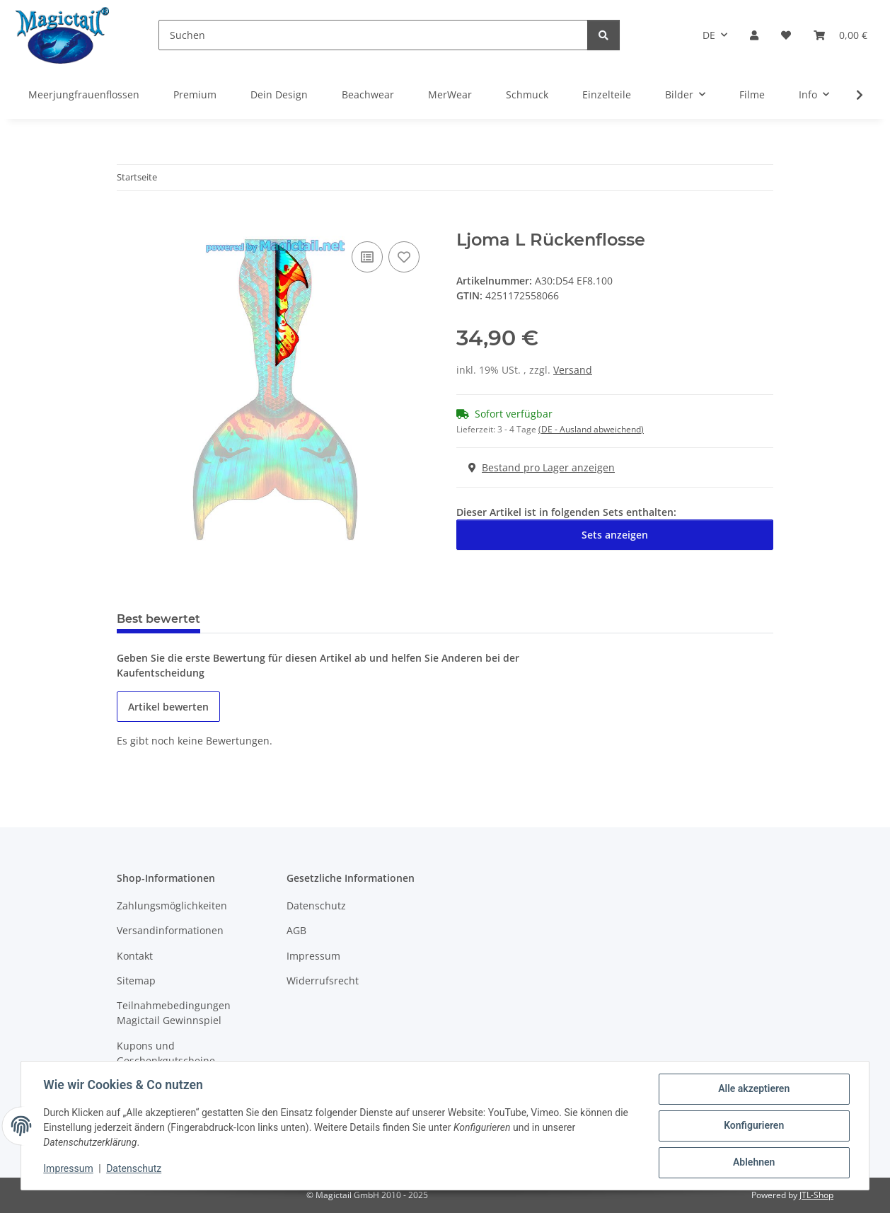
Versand (572, 369)
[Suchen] (373, 35)
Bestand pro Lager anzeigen (541, 467)
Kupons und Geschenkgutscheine (166, 1053)
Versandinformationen (170, 930)
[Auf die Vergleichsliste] (367, 256)
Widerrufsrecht (323, 980)
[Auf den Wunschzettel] (404, 256)
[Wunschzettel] (786, 35)
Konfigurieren (753, 1126)
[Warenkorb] (840, 35)
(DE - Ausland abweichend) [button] (591, 429)
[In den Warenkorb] (128, 222)
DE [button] (709, 35)
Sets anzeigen (615, 534)
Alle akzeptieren (753, 1089)
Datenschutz (134, 1169)
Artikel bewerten (168, 706)
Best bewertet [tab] (158, 619)
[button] (754, 35)
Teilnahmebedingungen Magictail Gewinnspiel (174, 1013)
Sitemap (136, 980)
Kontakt (135, 955)
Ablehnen (753, 1162)
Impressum (68, 1169)
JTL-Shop (816, 1195)
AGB (296, 930)
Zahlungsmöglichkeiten (172, 905)
